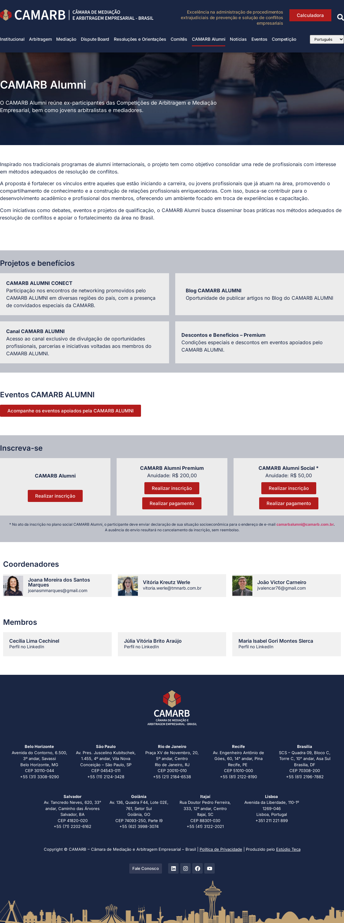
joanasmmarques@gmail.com (57, 590)
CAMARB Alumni (208, 39)
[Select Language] (327, 39)
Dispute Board (95, 39)
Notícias (238, 39)
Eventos (259, 39)
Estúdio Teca (288, 849)
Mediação (66, 39)
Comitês (179, 39)
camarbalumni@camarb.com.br (305, 524)
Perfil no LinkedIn (26, 646)
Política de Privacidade (221, 849)
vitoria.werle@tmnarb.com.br (172, 588)
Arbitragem (40, 39)
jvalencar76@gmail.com (281, 588)
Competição (284, 39)
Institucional (12, 39)
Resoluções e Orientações (140, 39)
